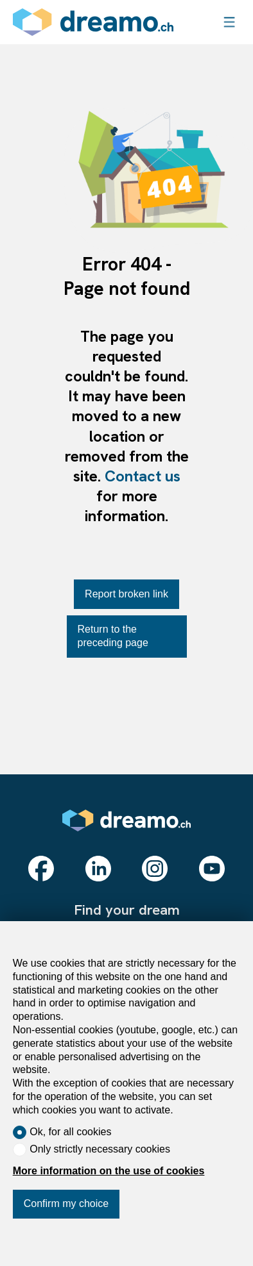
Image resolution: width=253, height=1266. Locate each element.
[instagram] (155, 868)
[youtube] (212, 868)
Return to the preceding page (113, 636)
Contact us (142, 476)
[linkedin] (98, 868)
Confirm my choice (66, 1203)
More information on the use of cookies (109, 1170)
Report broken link (126, 593)
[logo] (93, 22)
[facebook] (41, 868)
